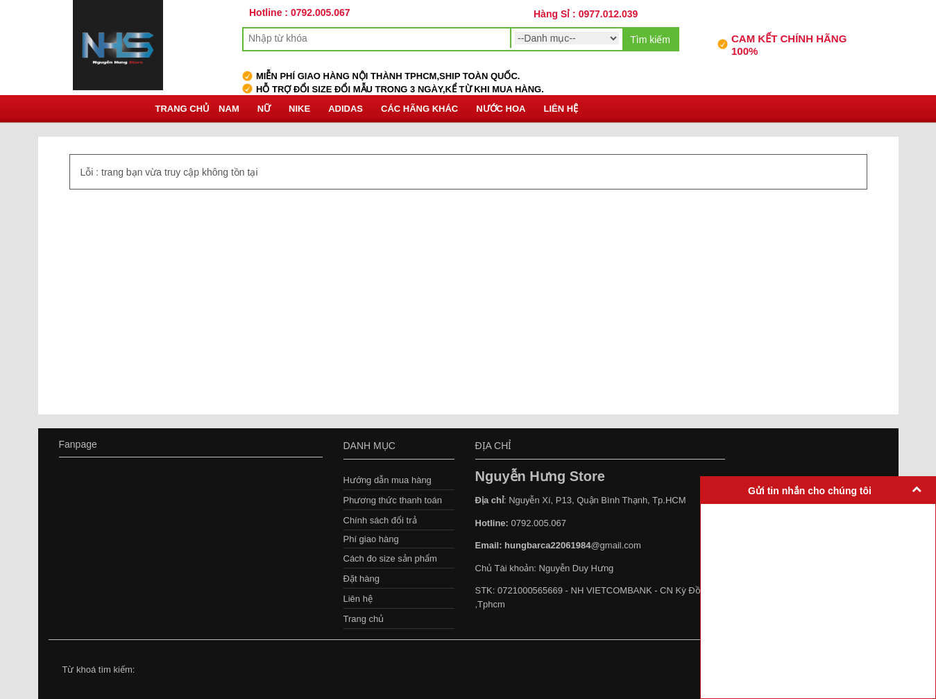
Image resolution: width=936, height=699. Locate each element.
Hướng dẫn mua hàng (387, 480)
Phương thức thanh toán (392, 500)
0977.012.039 (608, 13)
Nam (229, 108)
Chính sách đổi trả (380, 520)
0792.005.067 (320, 12)
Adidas (345, 108)
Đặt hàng (361, 578)
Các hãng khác (419, 108)
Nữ (264, 108)
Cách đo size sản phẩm (390, 558)
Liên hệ (561, 108)
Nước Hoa (500, 108)
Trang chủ (182, 108)
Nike (299, 108)
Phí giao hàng (371, 539)
